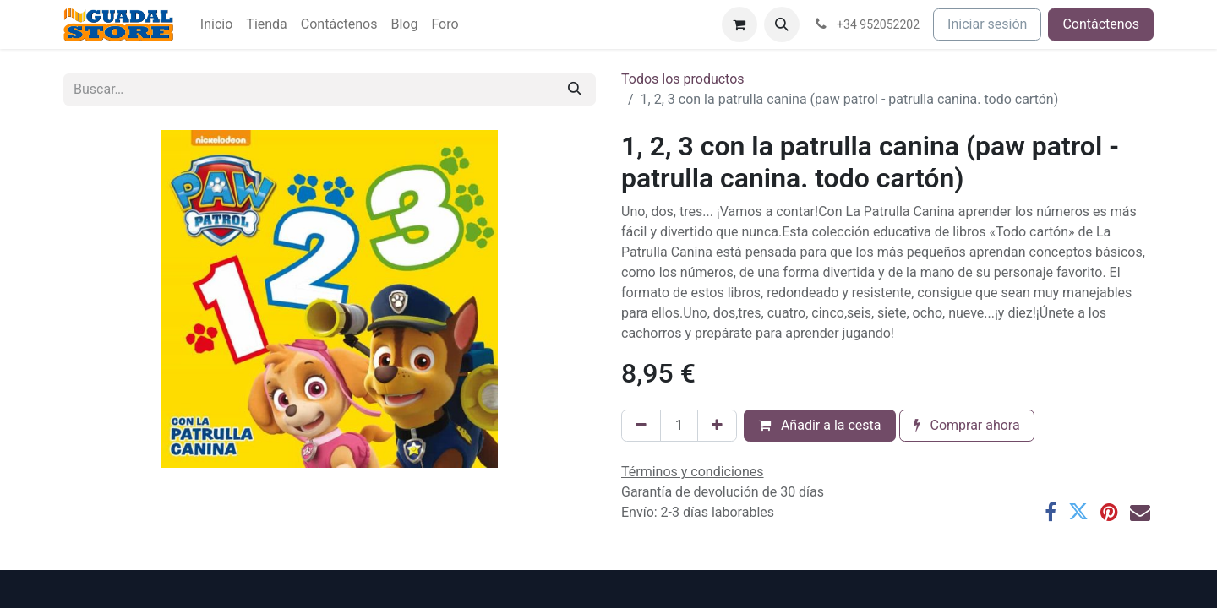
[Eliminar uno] (641, 426)
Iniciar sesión (987, 24)
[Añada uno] (717, 426)
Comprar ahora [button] (967, 425)
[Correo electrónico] (1140, 512)
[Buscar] (575, 89)
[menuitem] (216, 24)
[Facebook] (1050, 512)
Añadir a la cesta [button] (819, 425)
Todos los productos (683, 79)
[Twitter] (1078, 512)
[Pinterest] (1109, 512)
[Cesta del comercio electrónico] (739, 24)
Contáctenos (1100, 24)
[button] (782, 24)
